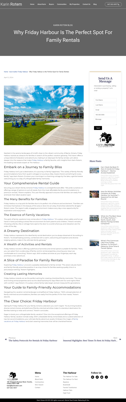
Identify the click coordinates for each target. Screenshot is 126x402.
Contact (37, 387)
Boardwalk (66, 385)
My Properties (75, 4)
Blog (95, 4)
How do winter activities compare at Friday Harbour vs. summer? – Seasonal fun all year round (111, 195)
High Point (66, 393)
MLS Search (39, 385)
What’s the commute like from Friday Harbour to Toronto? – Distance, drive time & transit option (110, 244)
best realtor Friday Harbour (18, 72)
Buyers (51, 4)
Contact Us (86, 4)
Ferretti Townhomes (70, 387)
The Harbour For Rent (70, 379)
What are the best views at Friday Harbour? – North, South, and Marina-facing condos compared (111, 220)
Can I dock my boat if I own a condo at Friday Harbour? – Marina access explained (110, 170)
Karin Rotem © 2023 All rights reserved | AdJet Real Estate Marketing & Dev (63, 400)
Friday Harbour (38, 160)
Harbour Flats (67, 390)
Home (32, 4)
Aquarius (66, 382)
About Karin (42, 4)
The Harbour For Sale (70, 376)
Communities (61, 4)
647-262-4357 (12, 388)
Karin (11, 4)
